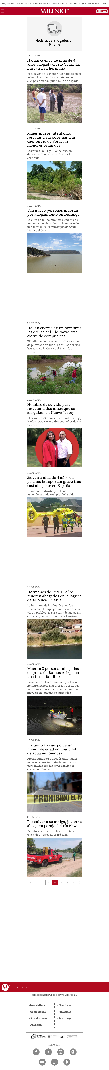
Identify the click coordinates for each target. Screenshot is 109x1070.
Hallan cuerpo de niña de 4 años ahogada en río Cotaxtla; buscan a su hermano (53, 64)
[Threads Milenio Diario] (73, 1051)
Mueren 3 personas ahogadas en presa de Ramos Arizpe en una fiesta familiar (53, 672)
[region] (54, 298)
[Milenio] (54, 11)
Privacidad (64, 1011)
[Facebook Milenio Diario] (36, 1051)
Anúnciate (36, 1024)
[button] (2, 12)
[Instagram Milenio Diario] (60, 1051)
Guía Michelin (95, 3)
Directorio (64, 1005)
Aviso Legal (65, 1018)
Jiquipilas (52, 3)
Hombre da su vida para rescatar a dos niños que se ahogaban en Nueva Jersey (51, 408)
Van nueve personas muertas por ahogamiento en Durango (53, 212)
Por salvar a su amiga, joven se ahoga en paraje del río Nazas (54, 823)
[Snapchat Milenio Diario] (66, 1062)
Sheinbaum (41, 3)
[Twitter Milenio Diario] (48, 1051)
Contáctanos (38, 1011)
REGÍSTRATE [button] (102, 11)
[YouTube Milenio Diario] (42, 1062)
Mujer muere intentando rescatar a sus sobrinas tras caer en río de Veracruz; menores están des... (51, 139)
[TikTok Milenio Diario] (54, 1062)
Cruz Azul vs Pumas (25, 3)
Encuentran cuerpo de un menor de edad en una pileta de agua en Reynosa (52, 749)
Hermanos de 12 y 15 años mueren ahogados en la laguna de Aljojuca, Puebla (54, 596)
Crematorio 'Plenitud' (68, 3)
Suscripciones (38, 1018)
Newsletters (37, 1005)
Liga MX (83, 3)
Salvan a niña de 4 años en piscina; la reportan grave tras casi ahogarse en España (54, 481)
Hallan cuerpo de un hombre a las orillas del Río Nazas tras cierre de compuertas (54, 331)
